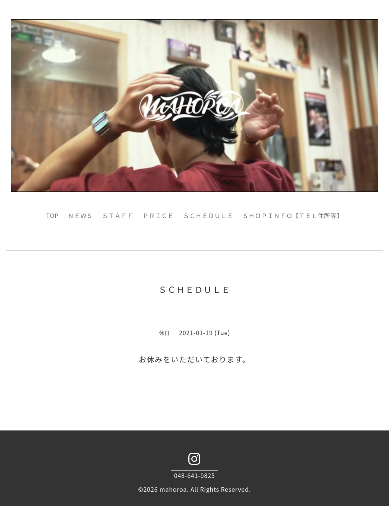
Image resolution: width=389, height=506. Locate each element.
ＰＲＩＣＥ (158, 215)
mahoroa (173, 489)
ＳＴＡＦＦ (117, 215)
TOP (52, 215)
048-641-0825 (194, 475)
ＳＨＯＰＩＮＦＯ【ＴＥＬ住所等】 (293, 215)
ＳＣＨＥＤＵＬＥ (208, 215)
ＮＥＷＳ (80, 215)
